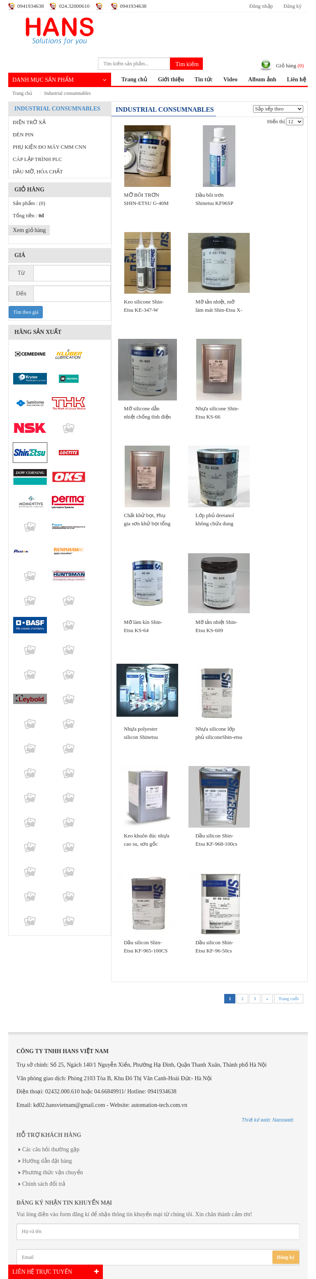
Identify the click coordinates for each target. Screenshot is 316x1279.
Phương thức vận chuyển (52, 1172)
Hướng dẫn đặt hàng (47, 1161)
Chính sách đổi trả (43, 1184)
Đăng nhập (261, 6)
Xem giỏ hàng (29, 230)
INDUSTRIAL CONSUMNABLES (67, 93)
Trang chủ (134, 79)
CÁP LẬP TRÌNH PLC (37, 159)
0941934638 (30, 6)
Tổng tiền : (28, 216)
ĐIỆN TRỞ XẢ (29, 122)
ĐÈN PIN (23, 135)
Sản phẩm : (29, 203)
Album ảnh (262, 79)
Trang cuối (289, 998)
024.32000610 (74, 6)
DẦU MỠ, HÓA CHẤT (38, 172)
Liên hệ (296, 79)
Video (230, 79)
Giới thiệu (171, 79)
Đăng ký (292, 6)
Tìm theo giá (25, 312)
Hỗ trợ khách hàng (48, 1135)
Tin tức (204, 79)
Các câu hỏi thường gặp (50, 1149)
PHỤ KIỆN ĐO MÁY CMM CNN (49, 147)
